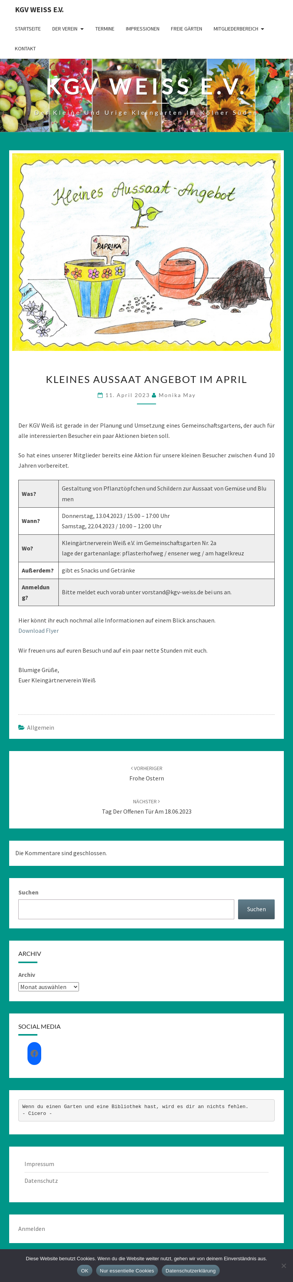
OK (84, 1271)
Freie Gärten (186, 28)
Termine (104, 28)
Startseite (28, 28)
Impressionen (142, 28)
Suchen (28, 892)
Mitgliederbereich (236, 28)
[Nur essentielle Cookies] (283, 1265)
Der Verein (64, 28)
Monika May (177, 395)
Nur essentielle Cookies (127, 1271)
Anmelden (31, 1228)
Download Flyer (38, 630)
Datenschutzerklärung (191, 1271)
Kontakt (25, 48)
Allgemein (40, 727)
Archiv (26, 974)
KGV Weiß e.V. (39, 9)
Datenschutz (41, 1180)
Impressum (39, 1164)
